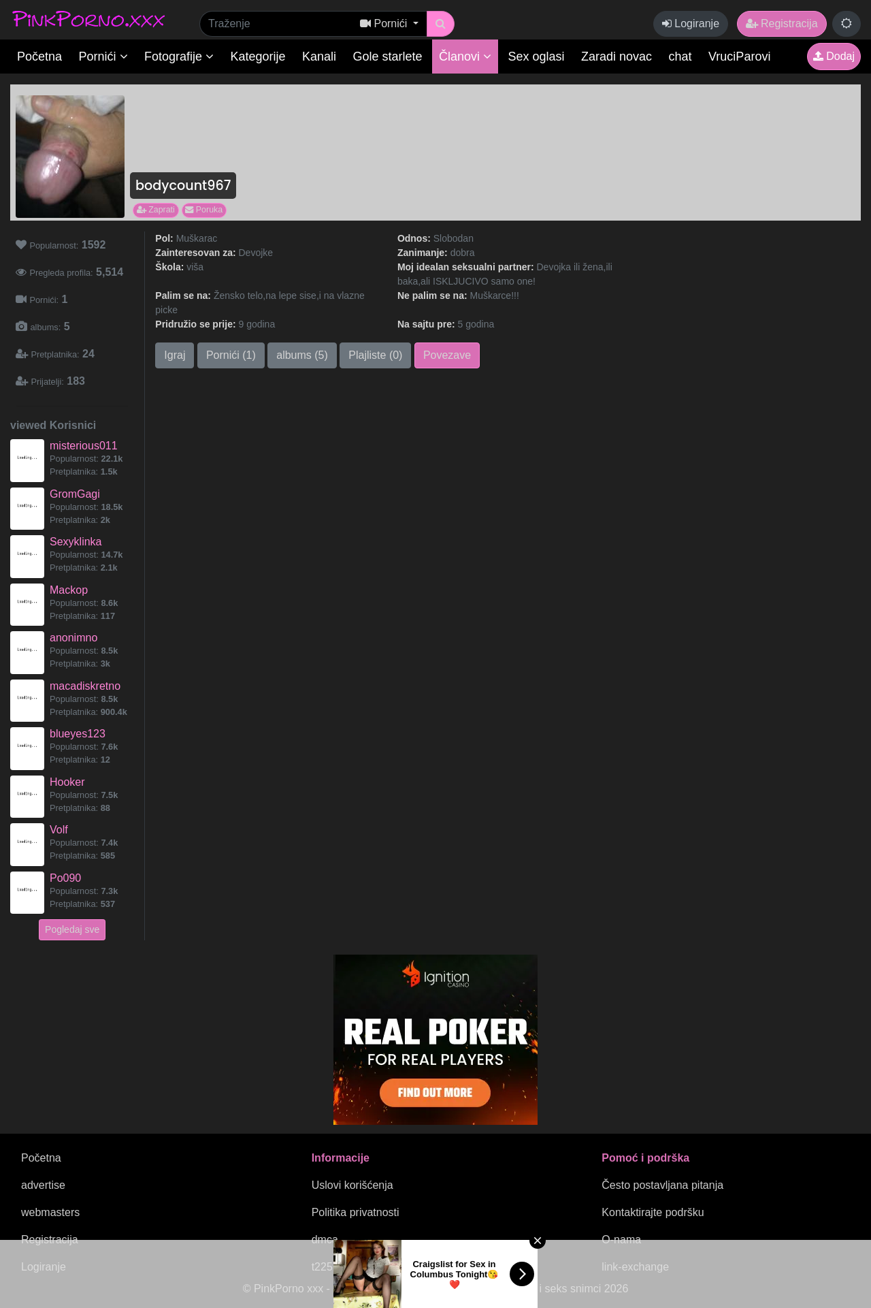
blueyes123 (77, 733)
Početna (39, 56)
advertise (43, 1185)
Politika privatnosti (355, 1212)
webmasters (50, 1212)
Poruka (204, 209)
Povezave (447, 355)
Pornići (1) (231, 355)
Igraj (174, 355)
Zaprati (156, 209)
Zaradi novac (616, 56)
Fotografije (179, 56)
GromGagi (75, 494)
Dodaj (834, 56)
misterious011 (84, 445)
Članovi (465, 56)
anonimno (73, 637)
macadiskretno (85, 686)
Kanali (319, 56)
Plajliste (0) (375, 355)
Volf (59, 829)
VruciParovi (739, 56)
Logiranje (690, 23)
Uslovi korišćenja (352, 1185)
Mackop (69, 590)
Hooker (67, 782)
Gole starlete (388, 56)
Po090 (65, 878)
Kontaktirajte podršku (653, 1212)
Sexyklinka (75, 541)
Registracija (782, 23)
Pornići (103, 56)
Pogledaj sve (72, 929)
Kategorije (258, 56)
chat (680, 56)
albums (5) (302, 355)
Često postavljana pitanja (662, 1185)
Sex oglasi (536, 56)
